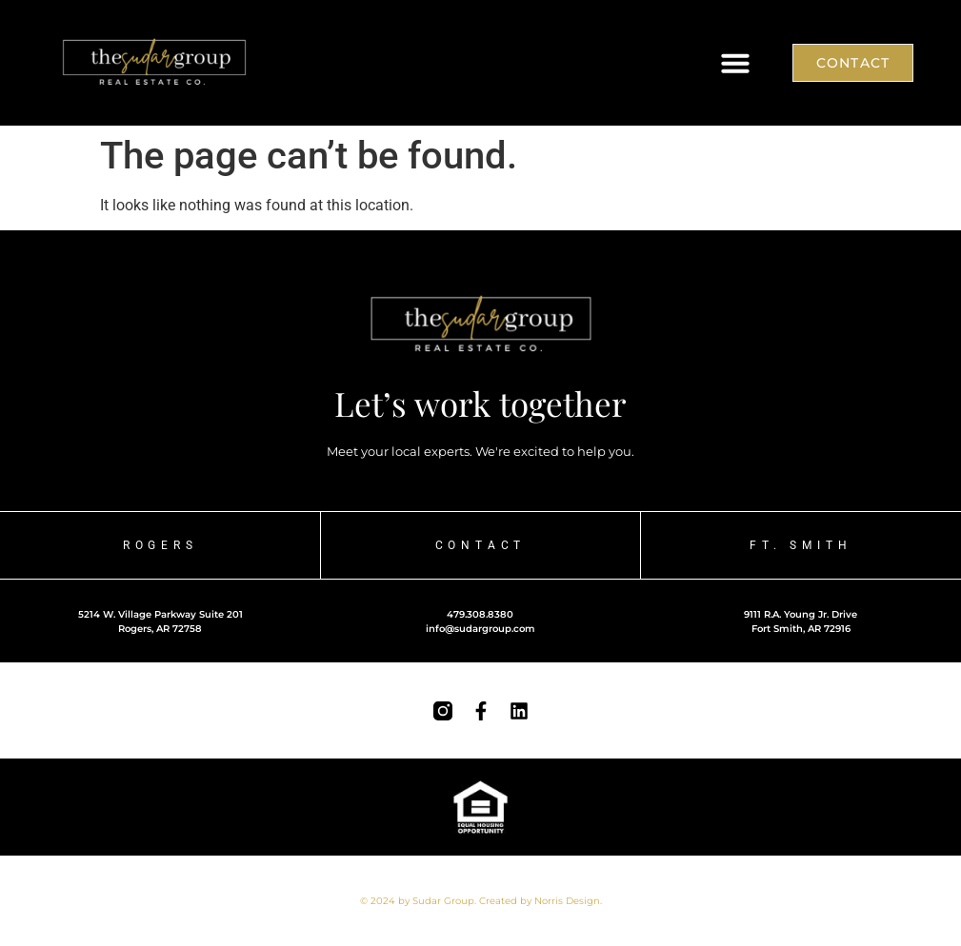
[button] (735, 63)
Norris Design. (568, 901)
